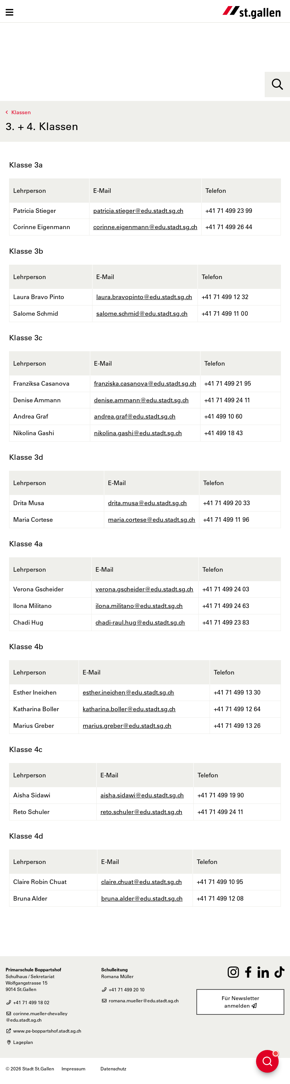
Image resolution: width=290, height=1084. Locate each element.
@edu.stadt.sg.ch (162, 503)
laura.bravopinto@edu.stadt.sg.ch (144, 297)
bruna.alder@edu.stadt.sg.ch (142, 898)
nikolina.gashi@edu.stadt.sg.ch (138, 433)
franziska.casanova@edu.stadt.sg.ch (145, 383)
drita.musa (123, 503)
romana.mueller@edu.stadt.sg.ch (140, 1000)
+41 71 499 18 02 (27, 1002)
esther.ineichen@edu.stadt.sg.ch (128, 692)
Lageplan (19, 1042)
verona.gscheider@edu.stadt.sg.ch (144, 589)
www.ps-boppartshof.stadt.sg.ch (43, 1031)
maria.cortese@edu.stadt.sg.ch (151, 519)
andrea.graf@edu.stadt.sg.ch (135, 416)
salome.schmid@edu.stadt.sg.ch (142, 313)
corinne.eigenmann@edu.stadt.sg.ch (145, 227)
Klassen (21, 112)
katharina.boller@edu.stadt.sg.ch (129, 709)
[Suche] (277, 84)
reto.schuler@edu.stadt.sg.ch (141, 812)
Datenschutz (113, 1068)
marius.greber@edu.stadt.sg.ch (127, 725)
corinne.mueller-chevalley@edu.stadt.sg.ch (37, 1016)
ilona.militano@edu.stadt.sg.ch (139, 605)
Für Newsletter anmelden (240, 1002)
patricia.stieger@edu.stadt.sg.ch (138, 210)
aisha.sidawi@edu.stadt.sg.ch (142, 795)
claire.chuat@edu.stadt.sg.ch (141, 881)
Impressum (73, 1068)
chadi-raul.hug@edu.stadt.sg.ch (140, 622)
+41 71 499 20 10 (123, 989)
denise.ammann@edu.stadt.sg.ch (141, 400)
